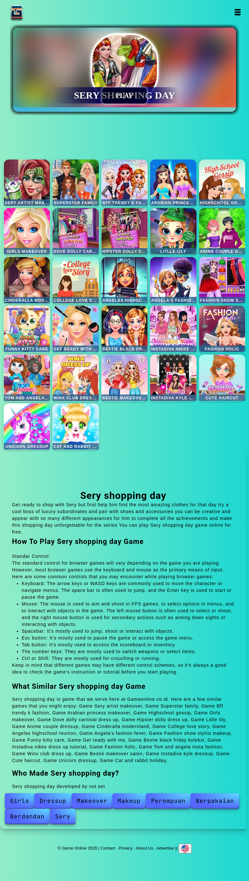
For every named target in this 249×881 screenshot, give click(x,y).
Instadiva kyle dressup (173, 378)
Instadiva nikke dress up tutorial (173, 329)
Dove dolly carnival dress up (76, 231)
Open (237, 12)
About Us (144, 848)
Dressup (53, 801)
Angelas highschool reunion (124, 280)
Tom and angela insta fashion (27, 378)
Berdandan (27, 816)
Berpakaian (215, 801)
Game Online (37, 12)
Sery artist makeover (27, 182)
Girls (19, 801)
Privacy (126, 848)
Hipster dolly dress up (124, 231)
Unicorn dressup (27, 427)
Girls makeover (27, 231)
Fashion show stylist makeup (222, 280)
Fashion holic (222, 329)
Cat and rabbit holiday (76, 427)
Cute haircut (222, 378)
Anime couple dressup (222, 231)
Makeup (129, 801)
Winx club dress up (76, 378)
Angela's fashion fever (173, 280)
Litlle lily (173, 231)
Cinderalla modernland (27, 280)
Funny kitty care (27, 329)
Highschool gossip (222, 182)
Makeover (92, 801)
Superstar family (76, 182)
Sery (62, 816)
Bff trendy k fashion (124, 182)
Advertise (165, 848)
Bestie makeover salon (124, 378)
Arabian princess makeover (173, 182)
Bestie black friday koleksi (124, 329)
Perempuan (168, 801)
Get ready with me (76, 329)
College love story (76, 280)
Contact (108, 848)
